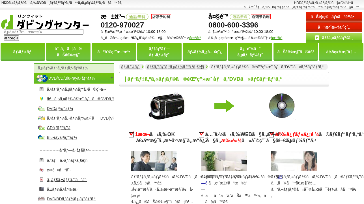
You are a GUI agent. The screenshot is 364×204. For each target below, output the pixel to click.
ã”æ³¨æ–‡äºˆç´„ (334, 27)
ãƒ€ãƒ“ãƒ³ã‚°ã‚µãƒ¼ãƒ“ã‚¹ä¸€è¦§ (175, 67)
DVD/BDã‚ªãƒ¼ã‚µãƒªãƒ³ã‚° (71, 199)
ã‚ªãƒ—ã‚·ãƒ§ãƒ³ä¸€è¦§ (67, 160)
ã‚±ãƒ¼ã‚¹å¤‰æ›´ (63, 189)
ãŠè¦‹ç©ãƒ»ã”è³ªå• (334, 16)
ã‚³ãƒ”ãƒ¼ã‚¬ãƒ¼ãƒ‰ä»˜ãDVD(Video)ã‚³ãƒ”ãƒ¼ (80, 118)
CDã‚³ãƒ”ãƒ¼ (58, 128)
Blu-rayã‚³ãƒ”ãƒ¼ (62, 137)
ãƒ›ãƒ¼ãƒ (130, 67)
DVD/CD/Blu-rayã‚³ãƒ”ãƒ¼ (71, 78)
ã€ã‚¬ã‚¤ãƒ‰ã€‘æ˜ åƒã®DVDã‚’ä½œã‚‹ (80, 99)
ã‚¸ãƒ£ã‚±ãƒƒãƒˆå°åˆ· (67, 179)
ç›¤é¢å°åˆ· (59, 170)
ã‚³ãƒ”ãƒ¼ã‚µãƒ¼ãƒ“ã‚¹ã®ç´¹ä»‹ (77, 89)
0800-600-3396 (233, 25)
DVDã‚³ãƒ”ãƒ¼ (60, 108)
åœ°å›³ (277, 38)
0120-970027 (122, 25)
